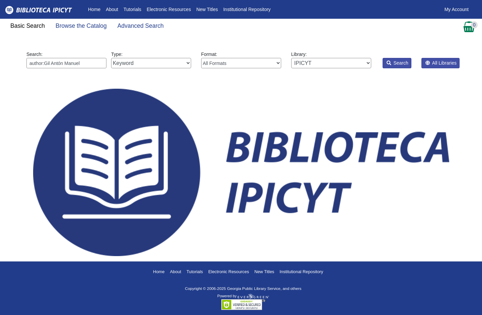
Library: (331, 60)
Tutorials (132, 9)
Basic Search (27, 25)
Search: (66, 60)
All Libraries (441, 63)
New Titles (207, 9)
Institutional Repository (247, 9)
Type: (151, 60)
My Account (457, 9)
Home (95, 9)
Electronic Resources (169, 9)
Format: (241, 60)
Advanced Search (140, 25)
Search (397, 63)
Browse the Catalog (81, 25)
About (112, 9)
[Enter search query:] (66, 63)
